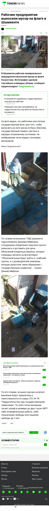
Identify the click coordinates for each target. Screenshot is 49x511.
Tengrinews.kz (26, 86)
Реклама (35, 475)
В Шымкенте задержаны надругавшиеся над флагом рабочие (23, 100)
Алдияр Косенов (10, 28)
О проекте (36, 464)
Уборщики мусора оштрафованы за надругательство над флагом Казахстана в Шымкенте (24, 109)
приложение (11, 496)
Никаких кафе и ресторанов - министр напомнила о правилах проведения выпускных (21, 381)
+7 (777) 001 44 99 (9, 488)
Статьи (4, 468)
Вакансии (36, 471)
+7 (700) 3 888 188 (23, 488)
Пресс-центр (37, 479)
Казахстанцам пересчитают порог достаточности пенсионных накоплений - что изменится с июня (22, 374)
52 (44, 377)
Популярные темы (8, 471)
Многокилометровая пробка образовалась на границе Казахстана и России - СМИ (23, 366)
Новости (4, 464)
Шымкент (4, 423)
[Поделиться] (46, 33)
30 (44, 369)
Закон (12, 423)
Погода (4, 479)
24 (44, 384)
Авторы (4, 475)
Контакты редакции (40, 468)
